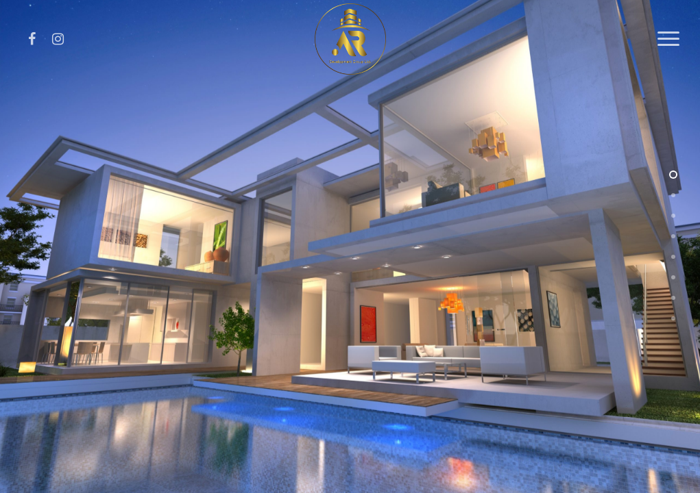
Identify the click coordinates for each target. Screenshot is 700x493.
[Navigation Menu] (669, 39)
